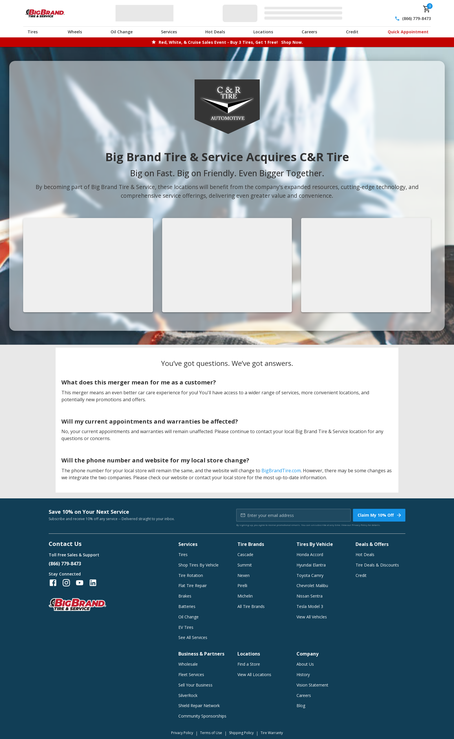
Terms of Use (211, 732)
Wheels (75, 32)
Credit (352, 32)
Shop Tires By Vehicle (198, 565)
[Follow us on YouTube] (79, 582)
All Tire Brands (251, 606)
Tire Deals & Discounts (377, 565)
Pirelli (242, 585)
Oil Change (122, 32)
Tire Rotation (190, 575)
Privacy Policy (359, 524)
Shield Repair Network (199, 705)
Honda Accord (309, 554)
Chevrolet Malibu (312, 585)
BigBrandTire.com (281, 470)
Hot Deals (215, 32)
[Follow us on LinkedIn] (93, 582)
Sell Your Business (195, 685)
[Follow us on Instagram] (66, 582)
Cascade (245, 554)
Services (169, 32)
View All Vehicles (311, 617)
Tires (33, 32)
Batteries (186, 606)
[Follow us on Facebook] (53, 582)
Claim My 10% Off (380, 515)
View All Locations (254, 674)
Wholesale (188, 664)
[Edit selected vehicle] (284, 13)
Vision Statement (312, 685)
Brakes (184, 596)
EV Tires (185, 627)
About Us (305, 664)
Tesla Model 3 (309, 606)
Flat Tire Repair (192, 585)
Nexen (243, 575)
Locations (263, 32)
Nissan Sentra (309, 596)
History (303, 674)
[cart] (427, 9)
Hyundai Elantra (311, 565)
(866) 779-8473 (416, 18)
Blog (300, 705)
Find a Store (248, 664)
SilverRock (187, 695)
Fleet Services (191, 674)
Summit (244, 565)
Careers (309, 32)
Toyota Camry (309, 575)
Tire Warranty (272, 732)
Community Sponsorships (202, 716)
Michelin (245, 596)
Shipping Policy (241, 732)
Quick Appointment (408, 32)
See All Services (192, 637)
